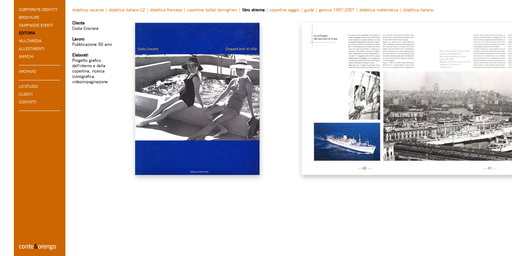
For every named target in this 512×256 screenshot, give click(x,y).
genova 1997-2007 (336, 9)
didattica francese (166, 9)
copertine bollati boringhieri (212, 9)
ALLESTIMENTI (31, 48)
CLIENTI (26, 94)
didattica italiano (418, 9)
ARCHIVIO (27, 71)
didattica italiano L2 (127, 9)
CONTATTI (27, 102)
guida (309, 9)
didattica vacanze (88, 9)
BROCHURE (29, 17)
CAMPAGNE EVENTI (36, 25)
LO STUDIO (28, 86)
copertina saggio (284, 9)
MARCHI (26, 56)
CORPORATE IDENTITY (38, 9)
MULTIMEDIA (30, 40)
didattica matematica (378, 9)
